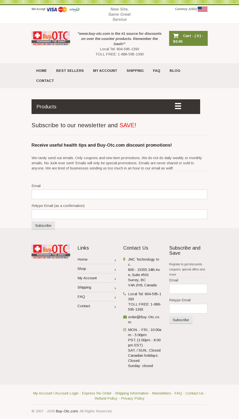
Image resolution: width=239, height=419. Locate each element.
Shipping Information (132, 393)
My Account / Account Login (55, 393)
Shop (96, 269)
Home (96, 260)
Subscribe (43, 225)
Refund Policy (106, 398)
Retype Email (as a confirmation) (58, 205)
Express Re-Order (97, 393)
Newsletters (161, 393)
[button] (188, 38)
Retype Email (180, 300)
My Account (96, 278)
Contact (96, 306)
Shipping (96, 288)
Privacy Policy (133, 398)
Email (36, 186)
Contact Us (194, 393)
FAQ (96, 297)
